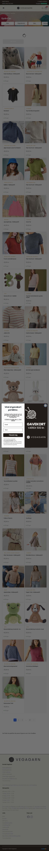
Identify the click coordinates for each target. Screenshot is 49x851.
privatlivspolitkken (9, 440)
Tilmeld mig (13, 435)
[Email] (13, 425)
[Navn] (13, 430)
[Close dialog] (45, 405)
